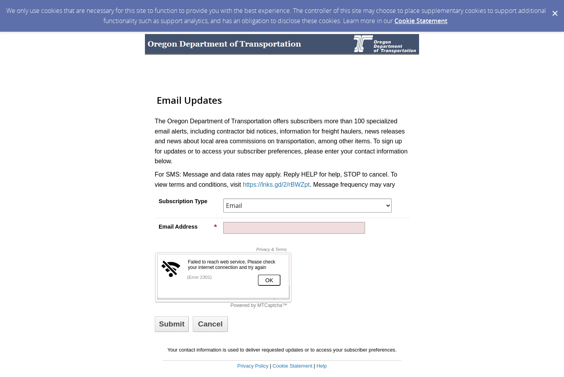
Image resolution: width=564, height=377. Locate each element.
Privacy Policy (253, 366)
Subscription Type (183, 201)
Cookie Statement (420, 20)
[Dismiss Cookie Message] (554, 7)
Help (321, 366)
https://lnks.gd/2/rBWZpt (276, 184)
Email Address (188, 227)
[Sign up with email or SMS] (172, 324)
